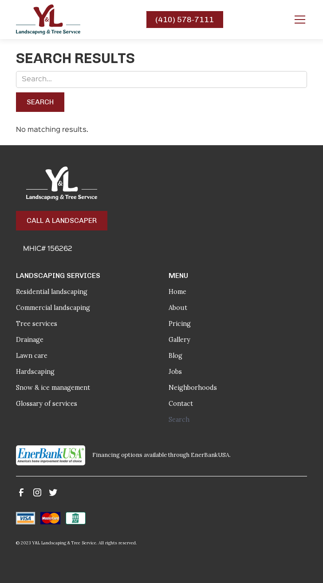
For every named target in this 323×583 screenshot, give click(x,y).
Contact (181, 404)
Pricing (180, 324)
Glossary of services (46, 404)
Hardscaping (35, 372)
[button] (298, 19)
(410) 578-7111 (184, 19)
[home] (48, 19)
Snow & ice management (53, 388)
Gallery (179, 340)
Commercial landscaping (53, 308)
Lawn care (31, 356)
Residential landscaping (51, 292)
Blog (175, 356)
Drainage (29, 340)
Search (179, 420)
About (178, 308)
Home (177, 292)
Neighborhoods (193, 388)
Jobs (175, 372)
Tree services (36, 324)
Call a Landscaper (62, 220)
